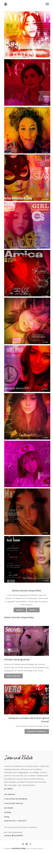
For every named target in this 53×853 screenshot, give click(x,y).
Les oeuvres (9, 794)
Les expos (8, 808)
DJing (6, 817)
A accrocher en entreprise (15, 799)
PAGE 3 (33, 610)
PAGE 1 (20, 610)
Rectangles (13, 676)
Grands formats (36, 731)
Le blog (7, 812)
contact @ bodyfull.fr (13, 835)
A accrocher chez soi (13, 803)
